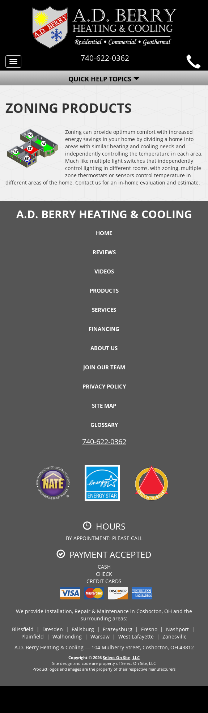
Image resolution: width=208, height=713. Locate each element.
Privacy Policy (104, 386)
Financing (104, 328)
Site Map (104, 405)
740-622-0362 (104, 441)
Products (104, 290)
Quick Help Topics (104, 79)
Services (104, 309)
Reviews (104, 252)
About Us (104, 348)
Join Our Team (104, 367)
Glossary (104, 424)
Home (104, 233)
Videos (104, 271)
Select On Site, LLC (121, 657)
